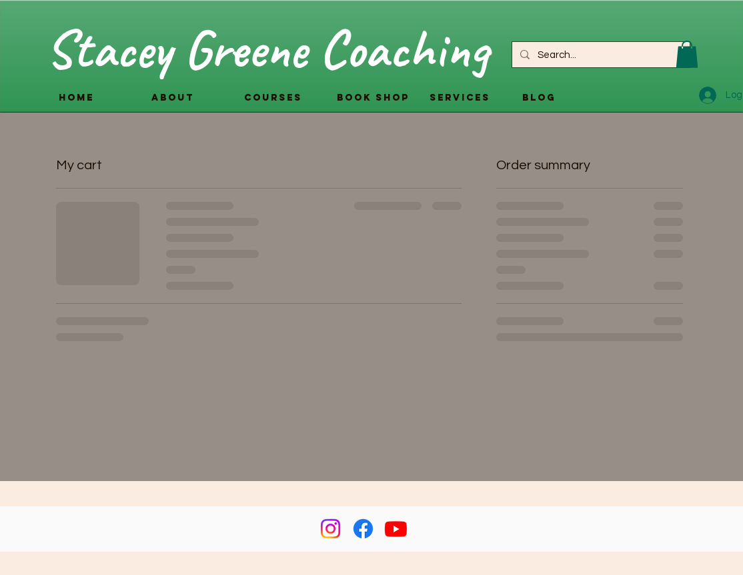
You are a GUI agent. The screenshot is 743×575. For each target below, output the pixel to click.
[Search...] (600, 54)
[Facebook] (363, 529)
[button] (687, 54)
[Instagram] (330, 529)
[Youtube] (396, 529)
